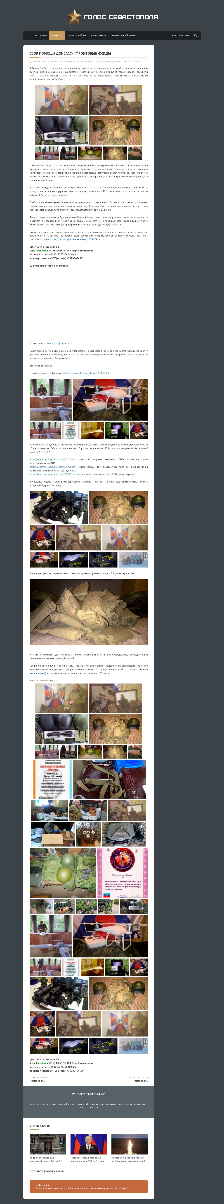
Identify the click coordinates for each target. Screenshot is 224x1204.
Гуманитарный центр (123, 35)
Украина (88, 62)
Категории (98, 35)
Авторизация (180, 35)
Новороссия (77, 62)
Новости (57, 35)
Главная (41, 35)
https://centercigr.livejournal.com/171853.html (53, 466)
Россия (66, 62)
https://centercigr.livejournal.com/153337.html (75, 239)
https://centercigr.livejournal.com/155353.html (53, 474)
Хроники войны (76, 35)
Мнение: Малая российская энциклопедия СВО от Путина (87, 1159)
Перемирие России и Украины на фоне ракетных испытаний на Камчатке (128, 1161)
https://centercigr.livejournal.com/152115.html (53, 459)
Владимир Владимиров (108, 62)
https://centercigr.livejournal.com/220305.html (85, 372)
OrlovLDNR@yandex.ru (58, 343)
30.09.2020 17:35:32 (38, 62)
